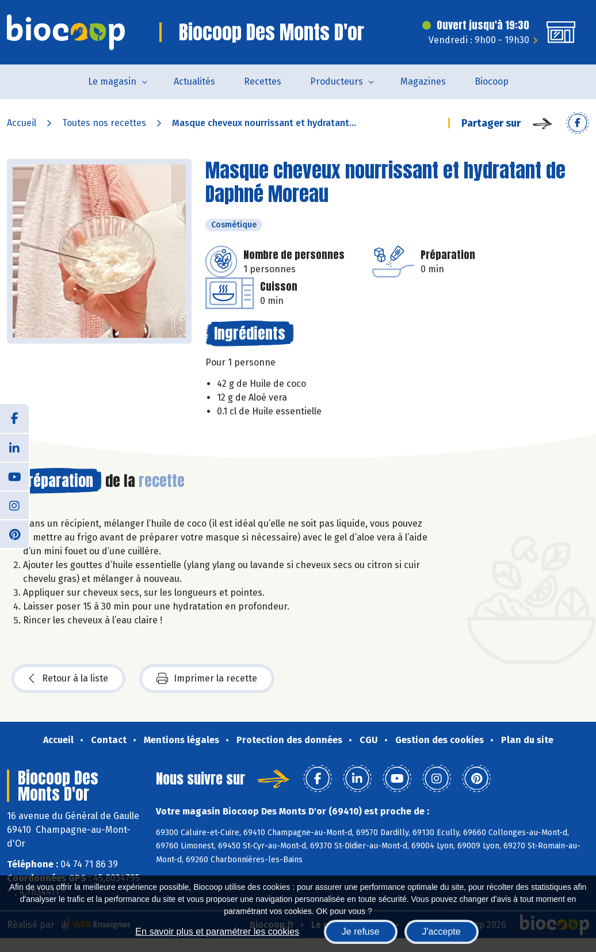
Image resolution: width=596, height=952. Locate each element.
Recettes (262, 81)
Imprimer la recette (206, 678)
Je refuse (361, 931)
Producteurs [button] (336, 81)
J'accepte (441, 931)
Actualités (194, 81)
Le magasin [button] (112, 81)
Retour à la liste (68, 678)
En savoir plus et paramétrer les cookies (217, 931)
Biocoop (492, 81)
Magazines (423, 81)
